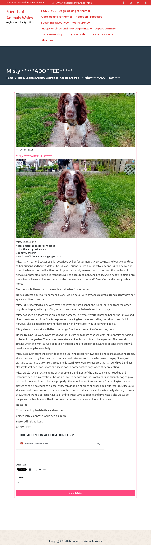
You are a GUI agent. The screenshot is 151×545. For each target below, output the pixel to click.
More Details (75, 493)
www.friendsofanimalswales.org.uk (72, 2)
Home (9, 77)
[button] (20, 198)
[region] (75, 199)
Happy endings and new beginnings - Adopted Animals (48, 77)
